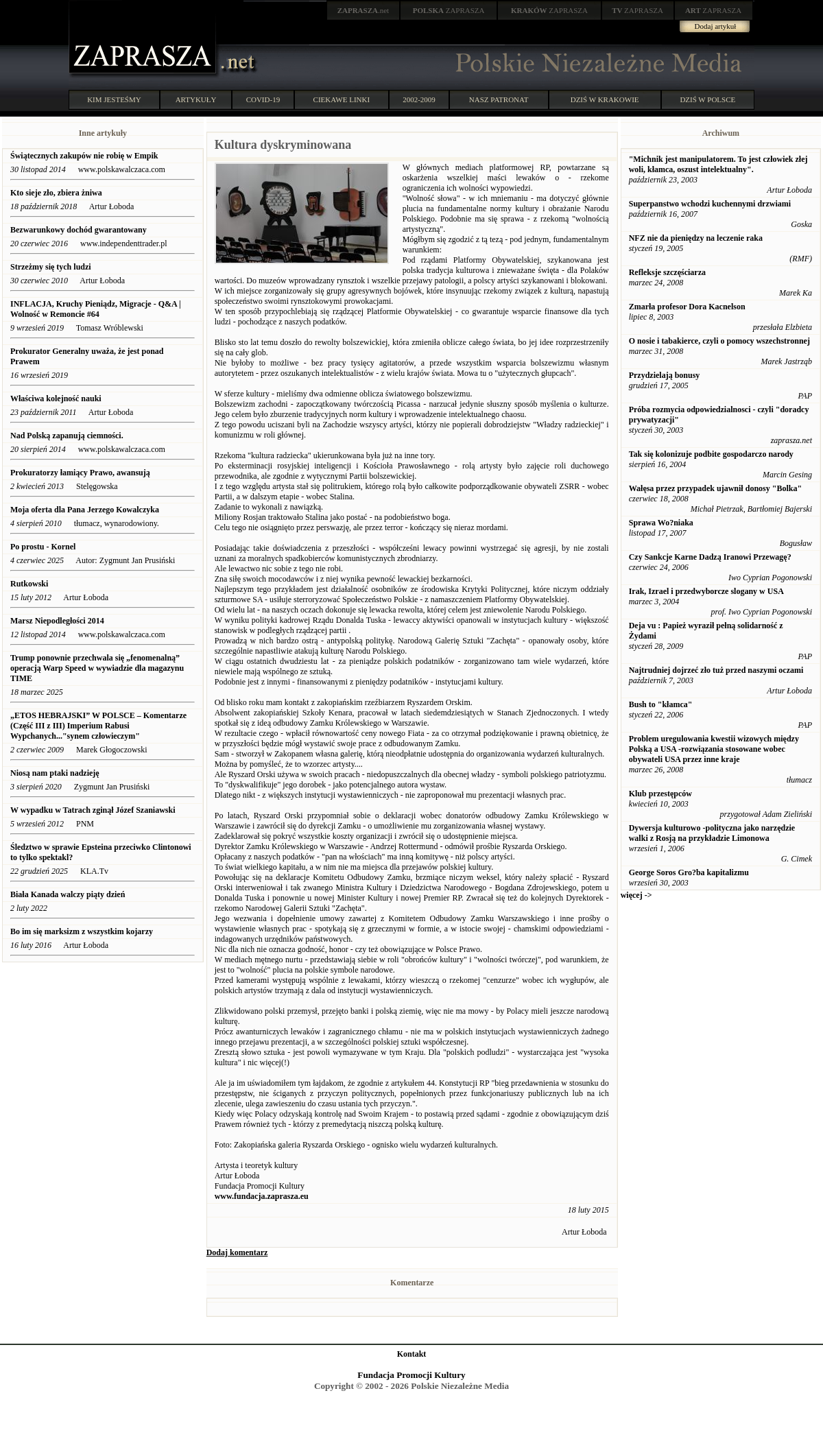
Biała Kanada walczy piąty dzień (67, 894)
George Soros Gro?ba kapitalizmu (689, 872)
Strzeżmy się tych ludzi (50, 267)
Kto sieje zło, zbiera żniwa (56, 193)
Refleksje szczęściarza (667, 272)
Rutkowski (29, 583)
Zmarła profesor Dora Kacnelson (687, 306)
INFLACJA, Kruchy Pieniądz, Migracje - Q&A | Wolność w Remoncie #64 (95, 309)
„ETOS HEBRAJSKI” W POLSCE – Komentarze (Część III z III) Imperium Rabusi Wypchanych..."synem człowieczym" (98, 726)
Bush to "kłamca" (661, 704)
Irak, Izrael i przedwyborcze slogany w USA (706, 591)
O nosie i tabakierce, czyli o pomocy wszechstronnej (719, 341)
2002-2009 (419, 99)
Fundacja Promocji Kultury (411, 1375)
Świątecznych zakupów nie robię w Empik (84, 155)
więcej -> (636, 895)
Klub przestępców (660, 793)
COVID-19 (263, 99)
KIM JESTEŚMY (114, 99)
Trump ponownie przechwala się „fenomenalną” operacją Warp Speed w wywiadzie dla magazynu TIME (97, 668)
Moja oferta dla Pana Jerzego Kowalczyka (84, 509)
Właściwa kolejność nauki (56, 398)
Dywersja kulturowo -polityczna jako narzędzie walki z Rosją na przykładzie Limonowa (712, 833)
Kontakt (412, 1354)
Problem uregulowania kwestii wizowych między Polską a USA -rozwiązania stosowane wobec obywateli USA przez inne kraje (714, 749)
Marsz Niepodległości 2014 (58, 621)
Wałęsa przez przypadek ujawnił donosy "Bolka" (715, 488)
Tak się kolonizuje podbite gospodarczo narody (711, 454)
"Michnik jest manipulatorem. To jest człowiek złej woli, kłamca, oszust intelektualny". (718, 164)
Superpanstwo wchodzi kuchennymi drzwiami (710, 204)
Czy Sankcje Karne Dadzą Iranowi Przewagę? (710, 557)
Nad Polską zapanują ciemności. (66, 435)
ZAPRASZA (449, 10)
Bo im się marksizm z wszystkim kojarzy (81, 931)
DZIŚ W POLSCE (707, 99)
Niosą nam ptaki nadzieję (54, 773)
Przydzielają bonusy (664, 375)
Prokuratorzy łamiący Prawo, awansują (80, 472)
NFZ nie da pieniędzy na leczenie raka (696, 238)
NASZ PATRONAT (499, 99)
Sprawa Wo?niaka (661, 522)
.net (363, 10)
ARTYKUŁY (196, 99)
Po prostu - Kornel (42, 546)
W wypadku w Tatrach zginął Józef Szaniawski (93, 810)
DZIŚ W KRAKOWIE (605, 99)
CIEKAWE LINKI (341, 99)
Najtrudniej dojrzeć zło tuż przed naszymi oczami (716, 670)
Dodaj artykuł (716, 26)
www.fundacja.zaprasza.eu (262, 1196)
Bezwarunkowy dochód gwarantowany (78, 230)
